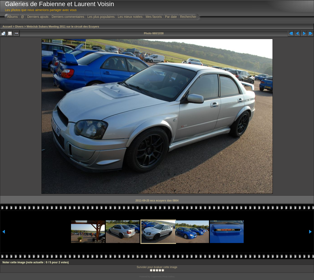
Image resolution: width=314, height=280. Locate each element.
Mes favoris (154, 17)
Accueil (7, 26)
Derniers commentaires (68, 17)
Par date (171, 17)
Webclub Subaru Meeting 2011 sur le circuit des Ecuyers (63, 26)
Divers (19, 26)
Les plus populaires (101, 17)
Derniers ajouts (37, 17)
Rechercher (188, 17)
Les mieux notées (130, 17)
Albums (12, 17)
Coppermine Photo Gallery (162, 276)
